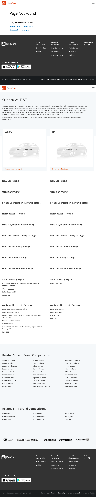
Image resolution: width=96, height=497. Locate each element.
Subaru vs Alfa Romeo (10, 372)
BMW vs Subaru (7, 386)
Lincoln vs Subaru (71, 383)
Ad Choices (91, 79)
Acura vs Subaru (39, 381)
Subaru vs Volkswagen (10, 366)
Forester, (29, 284)
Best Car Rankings (57, 48)
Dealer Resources (57, 55)
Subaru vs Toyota (8, 360)
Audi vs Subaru (7, 383)
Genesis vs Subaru (71, 375)
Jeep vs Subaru (38, 363)
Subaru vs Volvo (7, 363)
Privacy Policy (61, 79)
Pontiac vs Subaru (71, 386)
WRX (14, 292)
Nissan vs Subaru (39, 360)
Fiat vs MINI (37, 414)
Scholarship (72, 51)
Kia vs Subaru (38, 366)
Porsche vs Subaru (39, 375)
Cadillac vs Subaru (71, 378)
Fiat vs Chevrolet (39, 416)
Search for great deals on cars (22, 26)
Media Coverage (74, 48)
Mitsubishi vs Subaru (9, 381)
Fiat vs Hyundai (38, 419)
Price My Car (55, 51)
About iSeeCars (74, 44)
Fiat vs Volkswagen (9, 416)
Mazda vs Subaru (8, 378)
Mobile (38, 51)
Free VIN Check (41, 48)
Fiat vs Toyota (7, 419)
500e (60, 284)
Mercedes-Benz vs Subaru (42, 386)
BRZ (8, 295)
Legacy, (10, 292)
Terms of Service (51, 79)
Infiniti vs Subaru (39, 383)
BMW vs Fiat (69, 419)
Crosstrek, (14, 284)
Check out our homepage (20, 30)
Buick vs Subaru (70, 369)
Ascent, (8, 284)
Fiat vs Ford (6, 414)
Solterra (12, 286)
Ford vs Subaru (38, 369)
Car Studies (55, 44)
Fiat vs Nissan (69, 414)
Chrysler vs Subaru (71, 381)
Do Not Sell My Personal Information (76, 79)
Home (4, 95)
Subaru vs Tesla (7, 369)
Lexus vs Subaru (39, 372)
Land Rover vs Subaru (72, 360)
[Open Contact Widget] (93, 494)
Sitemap (43, 79)
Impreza (11, 289)
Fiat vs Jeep (69, 416)
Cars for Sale (40, 44)
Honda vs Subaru (8, 375)
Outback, (5, 286)
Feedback (72, 55)
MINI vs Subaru (70, 372)
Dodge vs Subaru (70, 366)
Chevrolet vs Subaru (72, 363)
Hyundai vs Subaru (40, 378)
